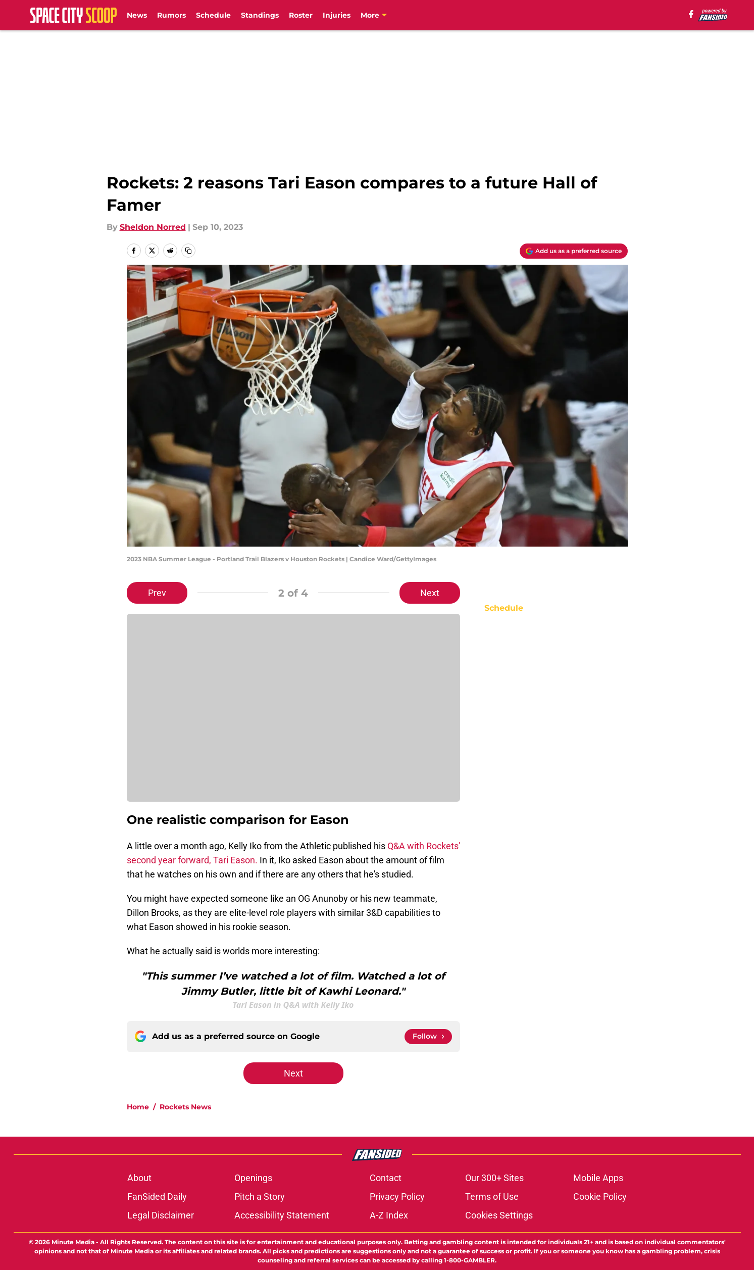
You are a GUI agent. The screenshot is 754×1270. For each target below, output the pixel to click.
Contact (385, 1178)
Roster (301, 15)
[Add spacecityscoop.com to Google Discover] (574, 251)
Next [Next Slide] (429, 593)
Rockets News (185, 1106)
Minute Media (73, 1242)
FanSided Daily (157, 1196)
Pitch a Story (259, 1196)
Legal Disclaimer (160, 1215)
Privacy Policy (397, 1196)
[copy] (188, 250)
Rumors (171, 15)
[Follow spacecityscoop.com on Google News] (428, 1036)
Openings (253, 1178)
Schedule (213, 15)
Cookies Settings (499, 1215)
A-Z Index (389, 1215)
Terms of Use (492, 1196)
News (137, 15)
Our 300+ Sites (494, 1178)
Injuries (336, 15)
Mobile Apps (598, 1178)
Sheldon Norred (153, 227)
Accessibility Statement (281, 1215)
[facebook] (691, 14)
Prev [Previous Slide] (157, 593)
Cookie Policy (600, 1196)
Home (138, 1106)
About (139, 1178)
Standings (260, 15)
